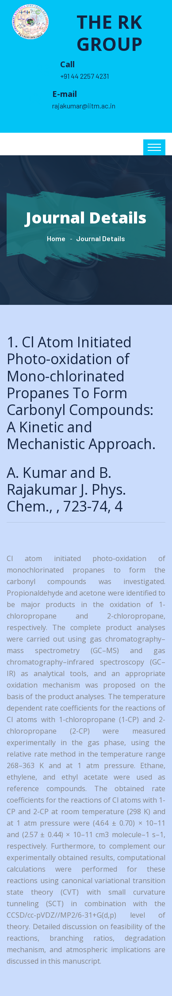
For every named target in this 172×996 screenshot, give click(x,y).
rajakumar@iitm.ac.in (83, 105)
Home (56, 238)
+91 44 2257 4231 (84, 76)
